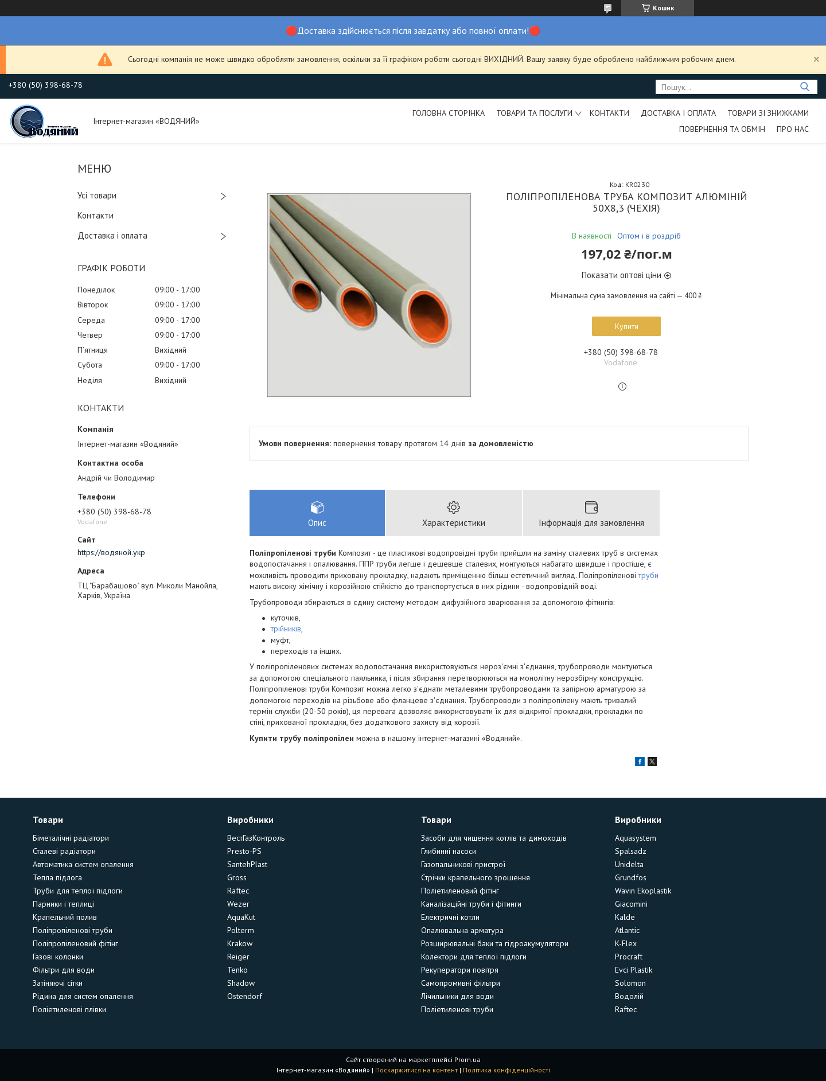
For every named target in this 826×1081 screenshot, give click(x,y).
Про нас (793, 129)
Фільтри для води (64, 970)
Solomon (630, 983)
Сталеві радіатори (64, 851)
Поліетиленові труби (457, 1009)
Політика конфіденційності (506, 1070)
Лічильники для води (457, 996)
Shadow (241, 983)
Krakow (239, 943)
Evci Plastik (633, 970)
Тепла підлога (57, 877)
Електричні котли (450, 917)
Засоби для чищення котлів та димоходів (494, 838)
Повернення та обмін (722, 129)
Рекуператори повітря (459, 970)
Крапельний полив (65, 917)
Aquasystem (635, 838)
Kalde (625, 917)
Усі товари (96, 195)
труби (648, 575)
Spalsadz (630, 851)
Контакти (609, 113)
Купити (626, 326)
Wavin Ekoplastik (643, 890)
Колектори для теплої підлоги (474, 956)
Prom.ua (467, 1059)
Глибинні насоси (448, 851)
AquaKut (241, 917)
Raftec (238, 890)
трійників (286, 628)
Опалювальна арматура (462, 930)
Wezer (238, 904)
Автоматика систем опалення (83, 864)
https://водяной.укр (111, 552)
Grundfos (630, 877)
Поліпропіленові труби (72, 930)
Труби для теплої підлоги (78, 890)
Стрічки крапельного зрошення (475, 877)
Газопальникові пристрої (463, 864)
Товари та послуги (534, 113)
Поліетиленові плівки (69, 1009)
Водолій (629, 996)
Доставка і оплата (678, 113)
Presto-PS (244, 851)
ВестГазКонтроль (256, 838)
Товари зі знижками (768, 113)
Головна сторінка (448, 113)
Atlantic (627, 930)
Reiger (238, 956)
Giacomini (631, 904)
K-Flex (626, 943)
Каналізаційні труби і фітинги (471, 904)
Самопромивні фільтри (460, 983)
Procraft (628, 956)
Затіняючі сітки (58, 983)
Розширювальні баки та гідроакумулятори (494, 943)
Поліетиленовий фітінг (460, 890)
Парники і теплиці (63, 904)
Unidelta (629, 864)
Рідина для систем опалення (83, 996)
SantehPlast (247, 864)
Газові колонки (58, 956)
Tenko (237, 970)
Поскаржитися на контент (416, 1070)
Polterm (240, 930)
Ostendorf (244, 996)
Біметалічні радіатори (71, 838)
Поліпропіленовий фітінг (75, 943)
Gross (237, 877)
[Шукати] (804, 87)
